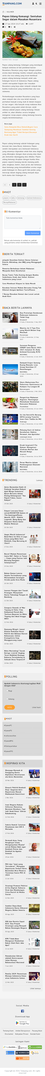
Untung (10, 699)
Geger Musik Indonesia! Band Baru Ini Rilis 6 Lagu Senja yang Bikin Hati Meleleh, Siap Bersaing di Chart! (15, 538)
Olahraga (23, 422)
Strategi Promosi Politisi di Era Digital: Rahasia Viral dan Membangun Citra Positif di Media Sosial (16, 890)
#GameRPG (8, 741)
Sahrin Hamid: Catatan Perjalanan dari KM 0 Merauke (15, 827)
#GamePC (8, 725)
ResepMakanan (9, 202)
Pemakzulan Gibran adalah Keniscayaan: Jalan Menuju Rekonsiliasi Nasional (14, 959)
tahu (13, 198)
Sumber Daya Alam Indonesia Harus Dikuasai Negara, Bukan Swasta (16, 908)
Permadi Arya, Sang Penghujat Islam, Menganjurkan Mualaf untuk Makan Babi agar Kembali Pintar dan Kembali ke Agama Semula (15, 847)
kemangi (21, 198)
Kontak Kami (35, 1034)
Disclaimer (9, 1034)
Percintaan (24, 335)
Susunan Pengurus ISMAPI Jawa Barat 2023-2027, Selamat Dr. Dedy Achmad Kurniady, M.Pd (31, 348)
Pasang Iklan (37, 1031)
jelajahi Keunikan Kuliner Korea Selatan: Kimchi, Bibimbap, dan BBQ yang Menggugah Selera (21, 262)
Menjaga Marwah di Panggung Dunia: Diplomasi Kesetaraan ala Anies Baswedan (15, 773)
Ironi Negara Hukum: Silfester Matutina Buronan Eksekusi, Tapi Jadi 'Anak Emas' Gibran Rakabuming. (15, 809)
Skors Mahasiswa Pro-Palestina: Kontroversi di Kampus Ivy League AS (31, 384)
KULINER (10, 12)
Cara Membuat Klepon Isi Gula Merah (19, 283)
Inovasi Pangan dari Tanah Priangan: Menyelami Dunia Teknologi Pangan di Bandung (16, 593)
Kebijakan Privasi (21, 1034)
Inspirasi (23, 454)
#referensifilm (10, 736)
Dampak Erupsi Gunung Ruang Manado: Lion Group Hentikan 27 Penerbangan (30, 366)
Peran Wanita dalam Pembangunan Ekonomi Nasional (30, 464)
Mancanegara (25, 389)
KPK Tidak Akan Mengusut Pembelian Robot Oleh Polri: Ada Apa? (14, 942)
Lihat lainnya (35, 988)
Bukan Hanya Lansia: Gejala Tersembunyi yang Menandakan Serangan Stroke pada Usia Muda (15, 576)
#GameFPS (8, 751)
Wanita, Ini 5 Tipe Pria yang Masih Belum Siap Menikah (30, 330)
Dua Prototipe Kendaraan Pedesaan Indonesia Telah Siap (31, 315)
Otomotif (23, 320)
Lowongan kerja (26, 437)
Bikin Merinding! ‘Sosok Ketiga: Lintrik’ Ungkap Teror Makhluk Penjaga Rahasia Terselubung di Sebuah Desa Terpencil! (14, 655)
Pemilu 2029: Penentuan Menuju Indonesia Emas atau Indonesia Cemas (16, 976)
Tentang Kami (8, 1031)
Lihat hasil (36, 707)
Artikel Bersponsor (23, 1031)
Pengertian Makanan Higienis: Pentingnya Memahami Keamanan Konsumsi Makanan (29, 400)
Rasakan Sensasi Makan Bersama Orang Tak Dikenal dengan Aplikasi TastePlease (21, 289)
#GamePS (8, 730)
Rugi (9, 691)
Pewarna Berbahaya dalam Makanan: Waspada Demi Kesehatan (18, 269)
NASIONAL (23, 354)
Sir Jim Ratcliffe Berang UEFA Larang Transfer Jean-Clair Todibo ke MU (30, 417)
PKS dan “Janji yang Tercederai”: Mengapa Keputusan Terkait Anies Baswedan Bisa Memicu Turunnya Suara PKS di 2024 (16, 869)
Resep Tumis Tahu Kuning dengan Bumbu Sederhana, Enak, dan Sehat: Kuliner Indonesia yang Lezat (20, 277)
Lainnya (39, 480)
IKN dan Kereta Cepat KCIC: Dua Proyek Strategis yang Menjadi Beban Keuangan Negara (16, 924)
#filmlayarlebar (10, 746)
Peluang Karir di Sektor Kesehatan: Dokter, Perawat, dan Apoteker (30, 432)
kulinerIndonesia (34, 198)
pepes (6, 198)
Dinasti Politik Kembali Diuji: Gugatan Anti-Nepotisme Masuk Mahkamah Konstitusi (15, 790)
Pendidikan (24, 406)
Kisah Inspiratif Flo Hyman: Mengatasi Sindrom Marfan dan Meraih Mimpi (29, 448)
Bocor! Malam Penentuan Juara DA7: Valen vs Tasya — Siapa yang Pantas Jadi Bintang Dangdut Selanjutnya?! (15, 558)
